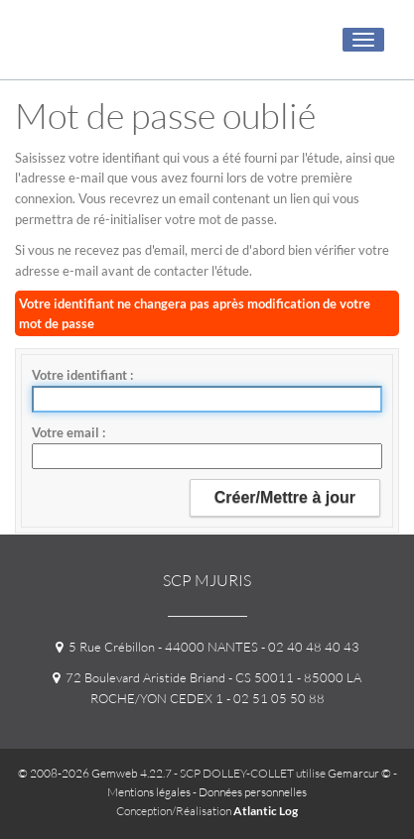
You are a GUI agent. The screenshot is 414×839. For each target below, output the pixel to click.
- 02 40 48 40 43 (308, 647)
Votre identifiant (81, 375)
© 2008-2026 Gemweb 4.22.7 (95, 773)
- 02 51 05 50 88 (274, 698)
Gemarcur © (359, 773)
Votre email (67, 432)
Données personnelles (253, 791)
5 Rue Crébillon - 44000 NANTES (157, 647)
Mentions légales (149, 791)
